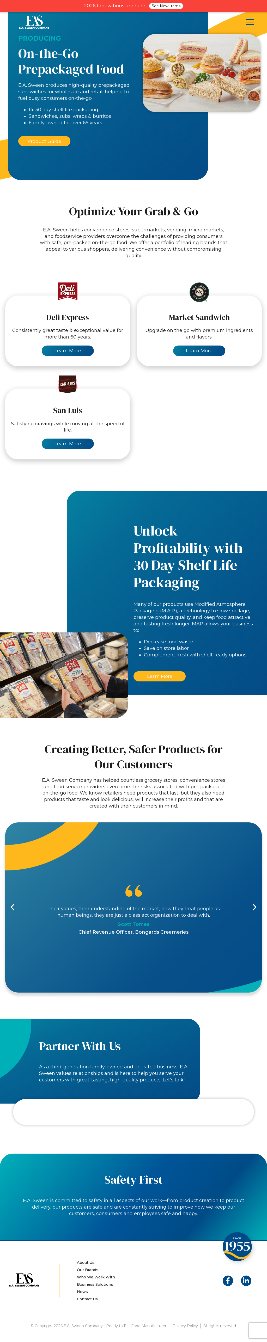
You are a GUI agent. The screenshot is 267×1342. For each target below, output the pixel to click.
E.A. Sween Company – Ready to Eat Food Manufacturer (34, 22)
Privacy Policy (185, 1326)
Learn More (159, 677)
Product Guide (44, 141)
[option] (133, 908)
